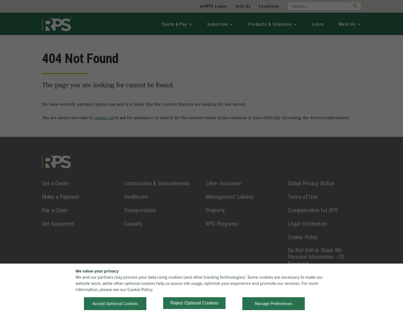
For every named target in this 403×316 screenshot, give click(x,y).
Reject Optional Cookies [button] (194, 303)
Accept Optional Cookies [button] (115, 304)
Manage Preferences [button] (273, 304)
